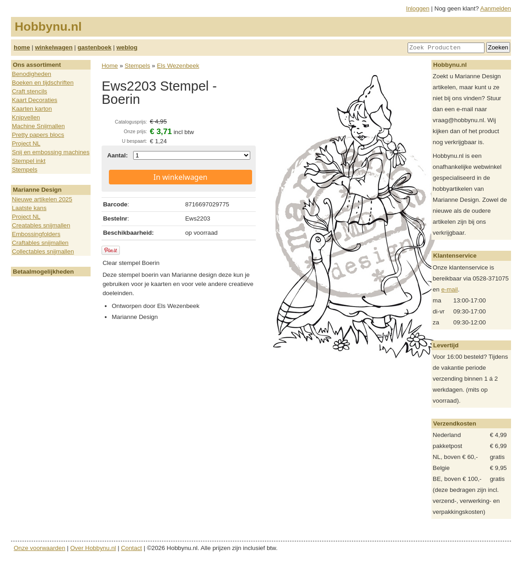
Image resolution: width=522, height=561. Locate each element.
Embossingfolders (36, 234)
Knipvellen (26, 117)
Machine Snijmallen (38, 126)
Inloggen (418, 8)
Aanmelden (495, 8)
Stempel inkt (28, 160)
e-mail (449, 289)
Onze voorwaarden (39, 548)
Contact (131, 548)
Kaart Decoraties (34, 100)
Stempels (25, 169)
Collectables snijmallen (43, 251)
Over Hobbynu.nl (93, 548)
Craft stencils (29, 91)
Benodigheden (31, 73)
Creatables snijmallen (41, 225)
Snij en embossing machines (51, 152)
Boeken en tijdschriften (43, 82)
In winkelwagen (180, 177)
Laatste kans (29, 208)
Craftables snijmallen (40, 242)
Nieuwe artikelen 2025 (42, 199)
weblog (126, 47)
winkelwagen (53, 47)
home (22, 47)
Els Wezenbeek (178, 65)
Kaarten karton (32, 108)
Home (110, 65)
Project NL (26, 143)
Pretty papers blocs (38, 134)
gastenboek (95, 47)
